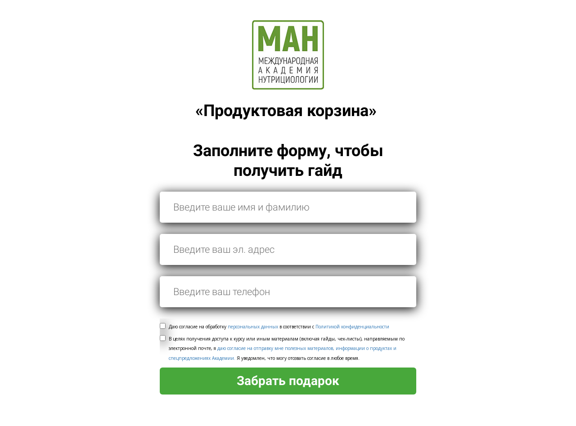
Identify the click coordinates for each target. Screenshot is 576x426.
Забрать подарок (288, 380)
